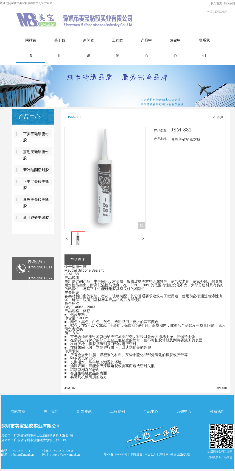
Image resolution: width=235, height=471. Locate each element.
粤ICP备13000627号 (115, 454)
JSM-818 (221, 388)
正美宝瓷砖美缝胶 (36, 185)
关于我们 (51, 411)
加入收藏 (229, 3)
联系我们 (217, 411)
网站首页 (18, 411)
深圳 (162, 454)
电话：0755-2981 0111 (16, 451)
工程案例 (117, 411)
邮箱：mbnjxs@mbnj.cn (17, 454)
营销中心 (184, 411)
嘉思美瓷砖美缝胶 (36, 203)
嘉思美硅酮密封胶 (36, 155)
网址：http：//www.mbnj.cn (61, 454)
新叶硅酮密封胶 (36, 170)
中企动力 (150, 454)
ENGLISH (211, 15)
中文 (201, 15)
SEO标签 (170, 454)
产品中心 (150, 411)
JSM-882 (70, 388)
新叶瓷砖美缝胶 (36, 218)
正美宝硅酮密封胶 (36, 137)
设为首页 (217, 3)
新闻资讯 (84, 411)
